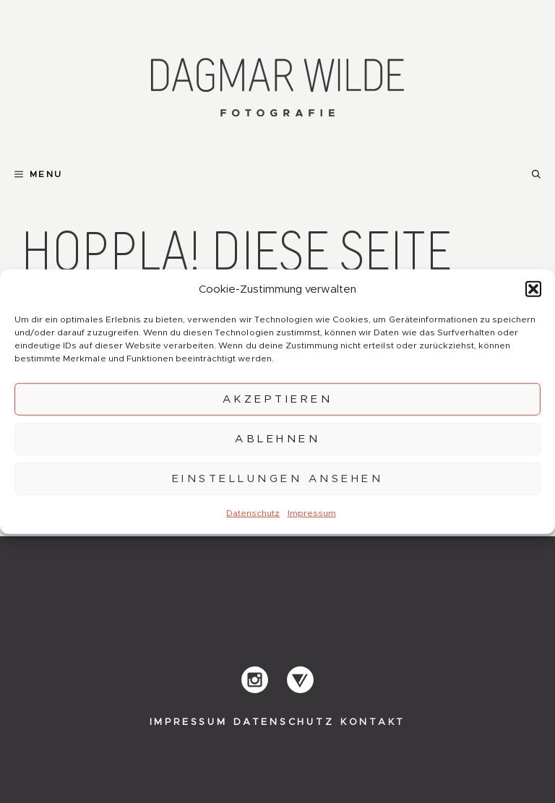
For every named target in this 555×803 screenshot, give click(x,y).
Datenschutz (253, 513)
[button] (533, 289)
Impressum (312, 513)
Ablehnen (277, 438)
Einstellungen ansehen (278, 478)
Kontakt (372, 722)
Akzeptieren (278, 398)
